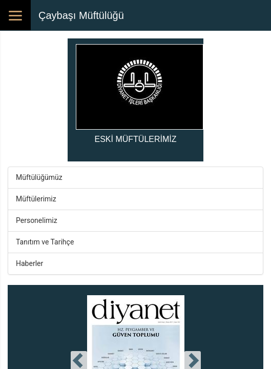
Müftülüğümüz (39, 177)
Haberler (29, 263)
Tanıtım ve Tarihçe (45, 242)
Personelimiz (36, 220)
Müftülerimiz (36, 199)
